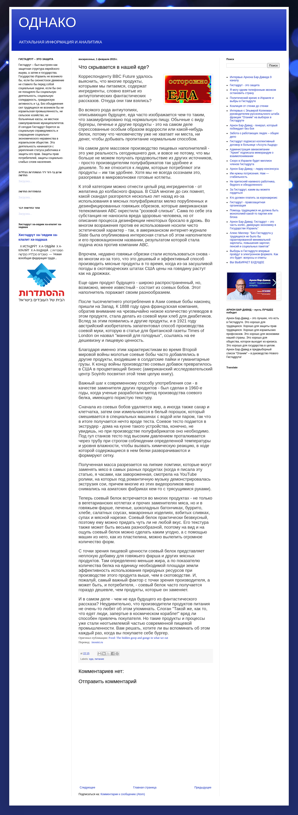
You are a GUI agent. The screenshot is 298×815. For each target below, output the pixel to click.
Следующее (87, 787)
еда (91, 658)
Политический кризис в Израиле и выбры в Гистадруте (252, 99)
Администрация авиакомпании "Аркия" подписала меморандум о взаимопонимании (252, 153)
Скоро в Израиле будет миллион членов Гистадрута (251, 162)
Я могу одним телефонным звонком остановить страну (253, 91)
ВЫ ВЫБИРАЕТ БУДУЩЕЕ (247, 262)
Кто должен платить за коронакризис (253, 197)
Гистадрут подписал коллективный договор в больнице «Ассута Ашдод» (253, 143)
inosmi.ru (97, 642)
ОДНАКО (47, 22)
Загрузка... (25, 181)
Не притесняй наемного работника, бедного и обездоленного (252, 183)
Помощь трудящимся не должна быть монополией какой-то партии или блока (254, 214)
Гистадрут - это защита (244, 85)
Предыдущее (203, 787)
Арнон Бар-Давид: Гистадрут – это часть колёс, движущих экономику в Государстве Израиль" (253, 225)
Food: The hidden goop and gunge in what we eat (138, 637)
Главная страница (145, 787)
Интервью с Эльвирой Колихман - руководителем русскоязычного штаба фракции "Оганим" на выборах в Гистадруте (254, 115)
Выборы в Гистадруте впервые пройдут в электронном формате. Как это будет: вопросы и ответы (254, 254)
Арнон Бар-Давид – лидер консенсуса (254, 168)
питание (99, 658)
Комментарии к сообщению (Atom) (122, 794)
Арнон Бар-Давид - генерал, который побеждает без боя (253, 127)
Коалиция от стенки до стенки (249, 106)
